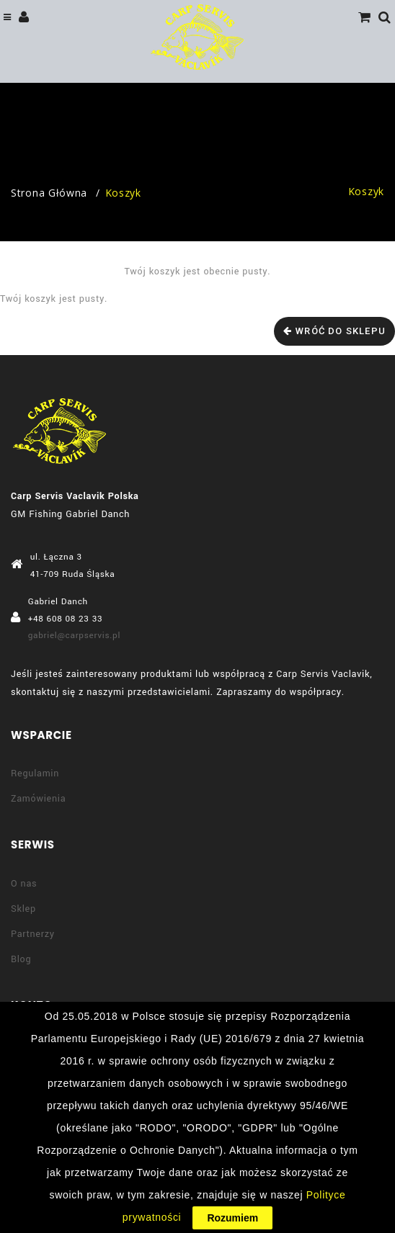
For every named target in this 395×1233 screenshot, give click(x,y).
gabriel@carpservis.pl (74, 635)
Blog (21, 959)
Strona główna (49, 192)
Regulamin (35, 773)
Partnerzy (33, 934)
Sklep (23, 908)
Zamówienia (38, 798)
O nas (24, 883)
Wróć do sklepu (341, 331)
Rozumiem (232, 1218)
